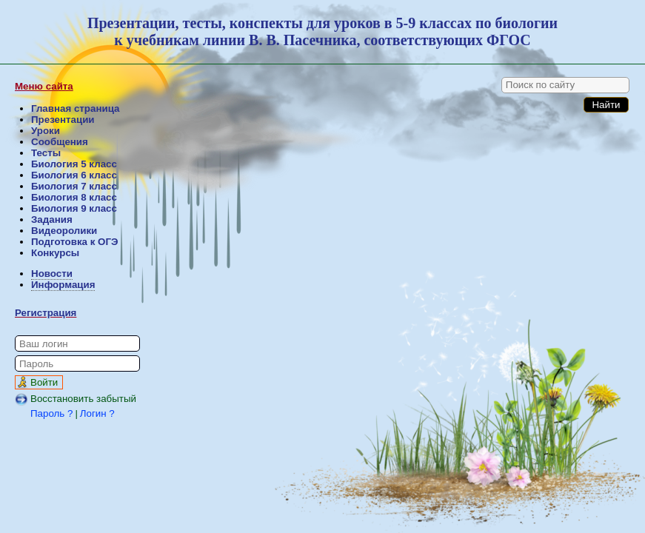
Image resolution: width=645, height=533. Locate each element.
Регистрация (45, 312)
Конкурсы (55, 252)
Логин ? (97, 413)
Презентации (63, 119)
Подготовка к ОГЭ (74, 241)
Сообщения (59, 141)
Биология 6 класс (74, 175)
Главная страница (75, 108)
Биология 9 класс (74, 208)
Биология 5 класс (74, 164)
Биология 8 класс (74, 197)
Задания (52, 219)
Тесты (46, 152)
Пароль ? (51, 413)
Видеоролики (64, 230)
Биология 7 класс (74, 186)
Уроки (45, 130)
